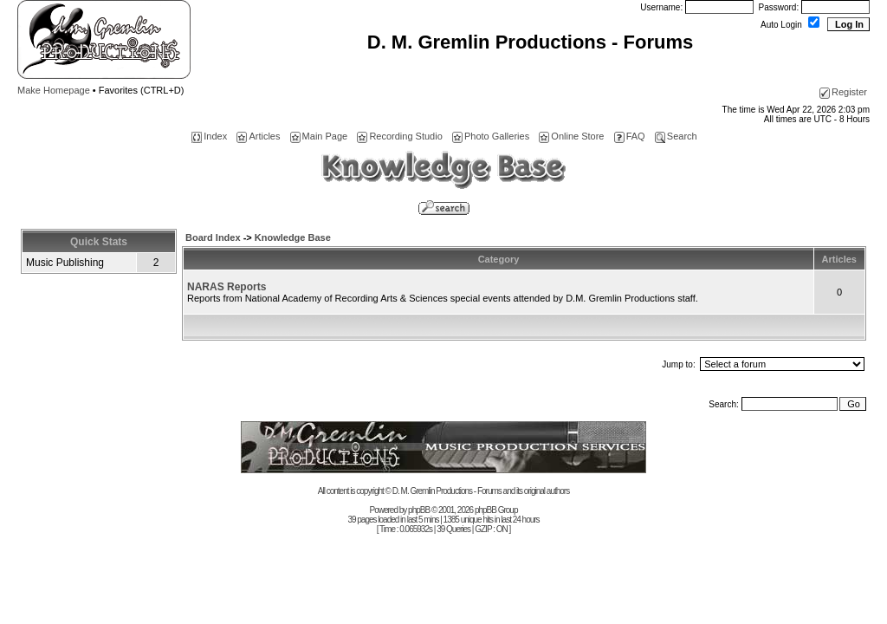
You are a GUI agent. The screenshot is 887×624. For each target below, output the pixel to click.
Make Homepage (53, 90)
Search (676, 136)
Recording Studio (399, 136)
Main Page (319, 136)
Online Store (571, 136)
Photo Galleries (490, 136)
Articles (258, 136)
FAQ (629, 136)
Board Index (213, 237)
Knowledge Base (293, 237)
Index (209, 136)
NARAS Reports (226, 287)
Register (843, 92)
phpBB (419, 510)
